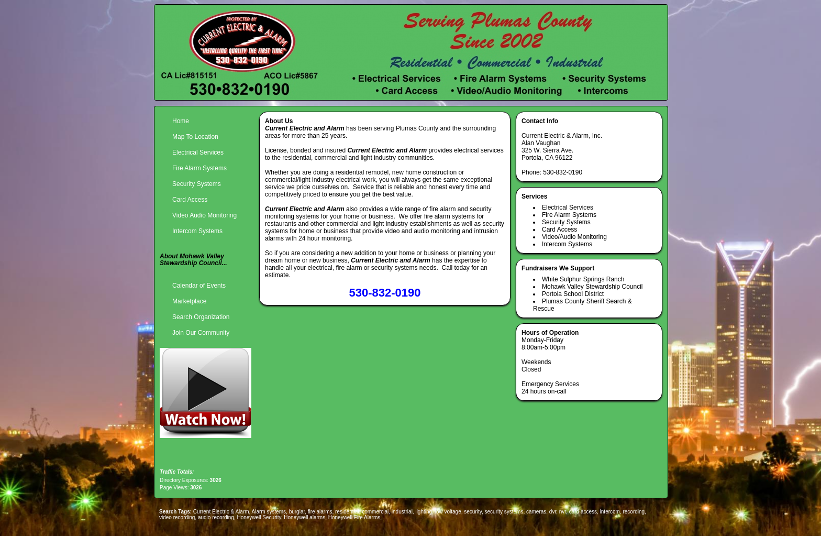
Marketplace (189, 301)
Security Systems (196, 184)
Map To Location (195, 136)
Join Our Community (200, 332)
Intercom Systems (197, 231)
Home (180, 121)
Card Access (189, 199)
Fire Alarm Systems (199, 168)
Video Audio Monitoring (204, 215)
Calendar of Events (199, 285)
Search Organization (200, 317)
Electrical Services (198, 152)
